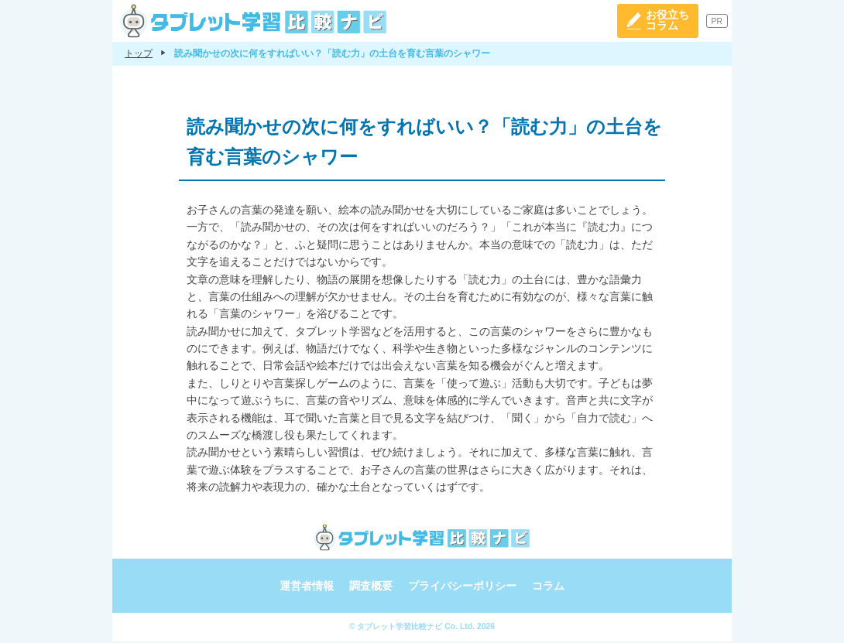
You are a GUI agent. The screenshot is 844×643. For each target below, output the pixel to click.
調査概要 (371, 588)
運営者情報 (307, 588)
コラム (548, 588)
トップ (139, 55)
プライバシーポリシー (462, 588)
